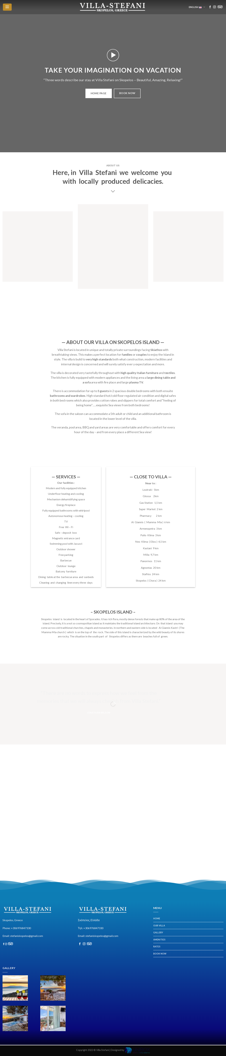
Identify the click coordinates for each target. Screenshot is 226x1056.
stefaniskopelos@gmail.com (26, 935)
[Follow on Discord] (220, 7)
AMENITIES (159, 939)
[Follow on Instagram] (214, 7)
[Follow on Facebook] (210, 7)
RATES (156, 946)
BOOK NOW (159, 953)
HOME (156, 918)
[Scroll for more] (113, 191)
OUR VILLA (159, 925)
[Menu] (7, 7)
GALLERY (158, 932)
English (197, 7)
